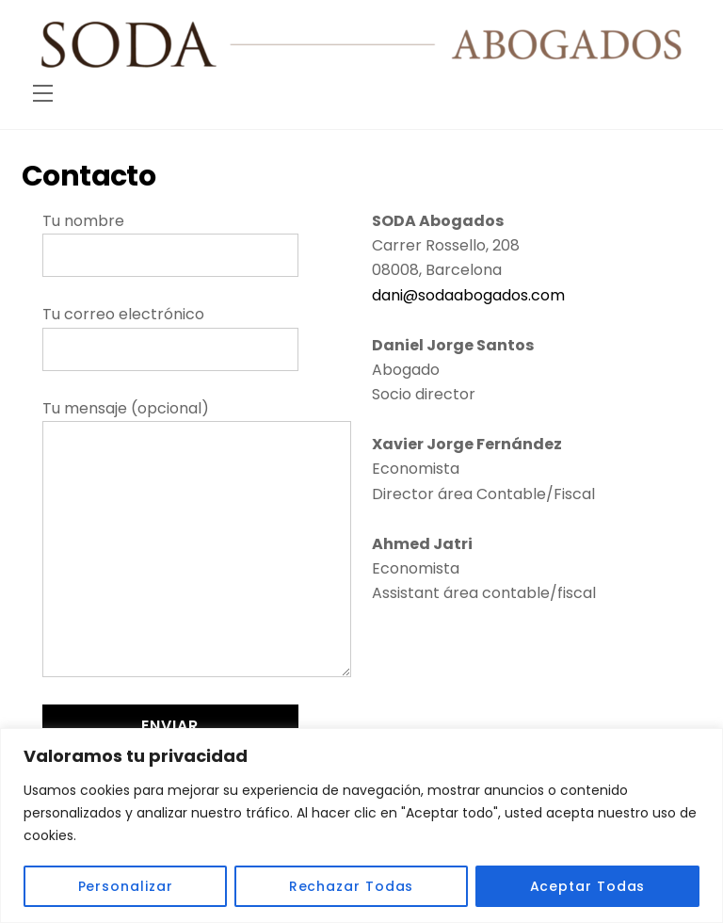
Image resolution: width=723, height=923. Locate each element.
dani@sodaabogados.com (468, 295)
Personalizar (125, 886)
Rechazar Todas (351, 886)
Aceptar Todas (588, 886)
